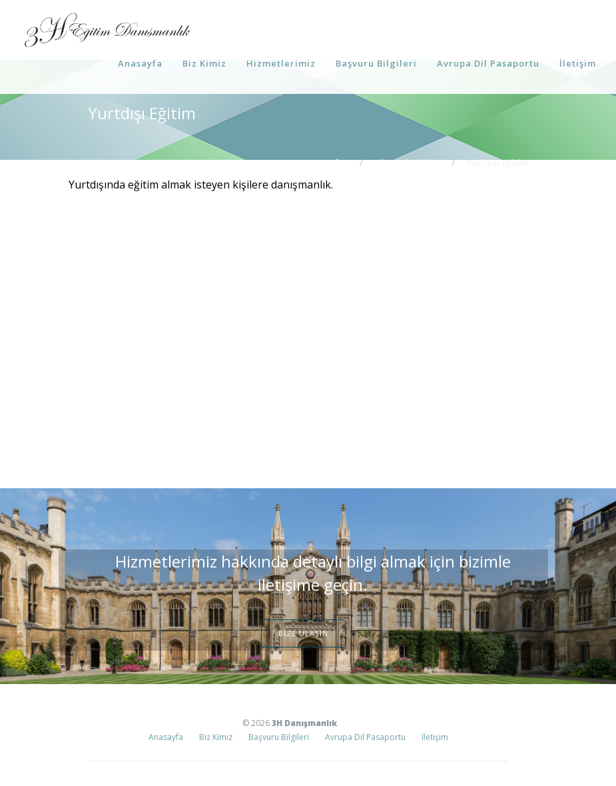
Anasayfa (140, 63)
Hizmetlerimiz (281, 63)
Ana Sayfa (322, 163)
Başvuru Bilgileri (376, 63)
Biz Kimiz (204, 63)
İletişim (577, 63)
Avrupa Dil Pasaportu (488, 63)
